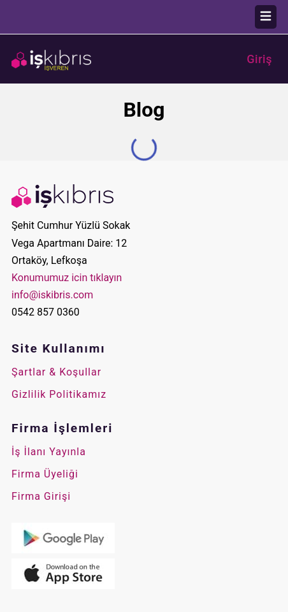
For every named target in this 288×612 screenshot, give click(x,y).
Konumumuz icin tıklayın (66, 278)
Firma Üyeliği (44, 474)
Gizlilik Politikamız (58, 394)
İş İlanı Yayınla (48, 452)
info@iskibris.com (52, 295)
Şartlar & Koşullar (56, 372)
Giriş (259, 59)
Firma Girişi (41, 496)
